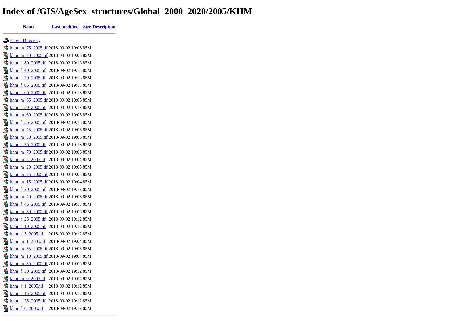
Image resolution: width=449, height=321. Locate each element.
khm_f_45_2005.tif (28, 204)
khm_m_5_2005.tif (27, 159)
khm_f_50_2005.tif (28, 107)
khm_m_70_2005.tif (29, 152)
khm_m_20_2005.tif (29, 167)
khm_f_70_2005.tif (28, 77)
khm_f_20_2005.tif (28, 189)
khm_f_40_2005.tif (28, 70)
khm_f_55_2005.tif (28, 122)
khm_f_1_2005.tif (26, 286)
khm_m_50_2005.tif (29, 137)
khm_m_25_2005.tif (29, 174)
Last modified (65, 26)
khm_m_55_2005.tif (29, 248)
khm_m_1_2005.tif (27, 241)
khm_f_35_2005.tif (28, 300)
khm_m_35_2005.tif (29, 263)
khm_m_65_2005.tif (29, 100)
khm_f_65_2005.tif (28, 85)
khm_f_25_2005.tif (28, 219)
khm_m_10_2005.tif (29, 256)
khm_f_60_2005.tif (28, 92)
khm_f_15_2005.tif (28, 293)
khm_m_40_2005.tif (29, 196)
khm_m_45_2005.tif (29, 129)
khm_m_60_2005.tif (29, 114)
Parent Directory (25, 40)
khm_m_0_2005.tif (27, 278)
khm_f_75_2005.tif (28, 144)
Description (103, 26)
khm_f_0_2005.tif (26, 308)
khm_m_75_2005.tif (29, 47)
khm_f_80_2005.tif (28, 62)
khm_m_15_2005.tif (29, 181)
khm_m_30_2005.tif (29, 211)
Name (29, 26)
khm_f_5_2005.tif (26, 233)
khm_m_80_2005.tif (29, 55)
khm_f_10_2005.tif (28, 226)
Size (87, 26)
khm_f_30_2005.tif (28, 271)
